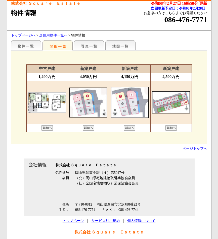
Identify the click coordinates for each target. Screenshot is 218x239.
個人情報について (141, 221)
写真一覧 (89, 45)
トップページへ (23, 35)
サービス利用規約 (106, 221)
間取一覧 (57, 45)
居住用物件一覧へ (53, 35)
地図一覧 (120, 45)
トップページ (73, 221)
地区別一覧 (26, 45)
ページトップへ (195, 148)
